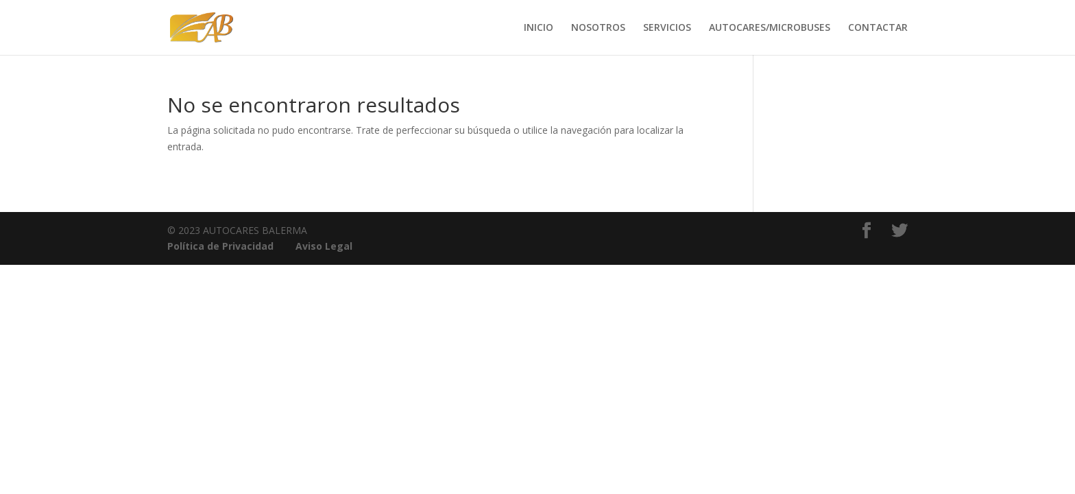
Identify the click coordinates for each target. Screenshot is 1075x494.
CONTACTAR (878, 28)
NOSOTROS (598, 28)
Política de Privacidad (220, 245)
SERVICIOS (667, 28)
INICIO (538, 28)
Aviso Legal (323, 245)
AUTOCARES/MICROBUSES (769, 28)
